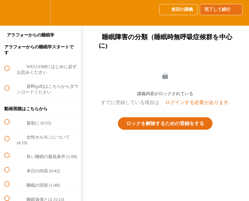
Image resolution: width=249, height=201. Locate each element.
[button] (10, 13)
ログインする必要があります (196, 102)
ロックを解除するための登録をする (165, 123)
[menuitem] (41, 13)
